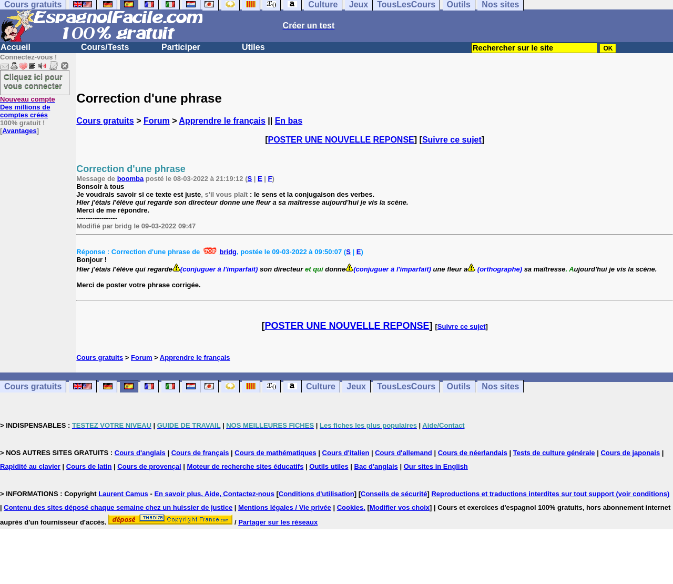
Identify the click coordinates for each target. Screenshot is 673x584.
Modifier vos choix (400, 507)
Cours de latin (89, 466)
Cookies (350, 507)
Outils (459, 386)
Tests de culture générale (554, 453)
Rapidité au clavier (30, 466)
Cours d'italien (346, 453)
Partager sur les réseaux (278, 522)
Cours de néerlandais (472, 453)
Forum (157, 120)
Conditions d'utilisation (316, 494)
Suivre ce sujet (452, 139)
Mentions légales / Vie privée (284, 507)
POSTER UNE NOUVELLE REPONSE (341, 139)
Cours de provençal (149, 466)
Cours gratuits (105, 120)
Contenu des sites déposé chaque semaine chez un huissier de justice (118, 507)
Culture (320, 386)
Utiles (253, 47)
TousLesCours (406, 386)
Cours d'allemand (403, 453)
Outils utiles (328, 466)
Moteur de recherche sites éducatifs (245, 466)
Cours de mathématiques (275, 453)
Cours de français (200, 453)
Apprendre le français (222, 120)
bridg (228, 252)
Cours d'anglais (140, 453)
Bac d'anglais (376, 466)
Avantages (19, 131)
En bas (288, 120)
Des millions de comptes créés (27, 107)
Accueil (15, 47)
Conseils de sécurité (394, 494)
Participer (180, 47)
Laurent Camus (123, 494)
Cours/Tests (105, 47)
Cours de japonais (630, 453)
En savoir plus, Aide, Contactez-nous (214, 494)
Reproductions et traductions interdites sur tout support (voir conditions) (550, 494)
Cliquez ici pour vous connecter (33, 81)
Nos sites (500, 386)
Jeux (355, 386)
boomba (130, 179)
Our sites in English (436, 466)
